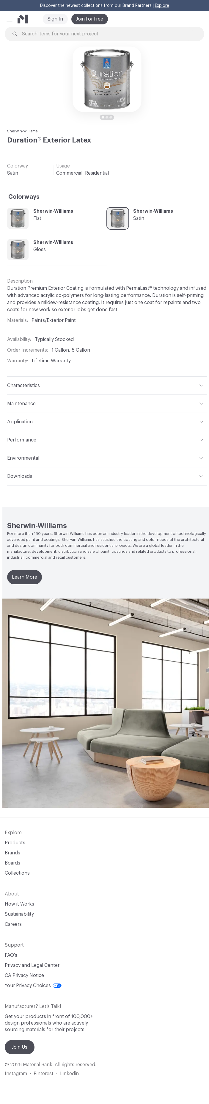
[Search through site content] (108, 34)
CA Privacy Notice (24, 975)
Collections (17, 873)
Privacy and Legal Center (32, 965)
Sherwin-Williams (22, 131)
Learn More (24, 577)
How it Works (19, 904)
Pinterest (44, 1073)
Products (15, 842)
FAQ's (11, 955)
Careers (13, 924)
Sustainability (19, 914)
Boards (12, 863)
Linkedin (69, 1073)
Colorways (24, 197)
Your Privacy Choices (33, 985)
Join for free (89, 19)
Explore (162, 6)
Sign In (55, 19)
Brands (12, 853)
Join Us (19, 1047)
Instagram (16, 1073)
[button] (9, 19)
